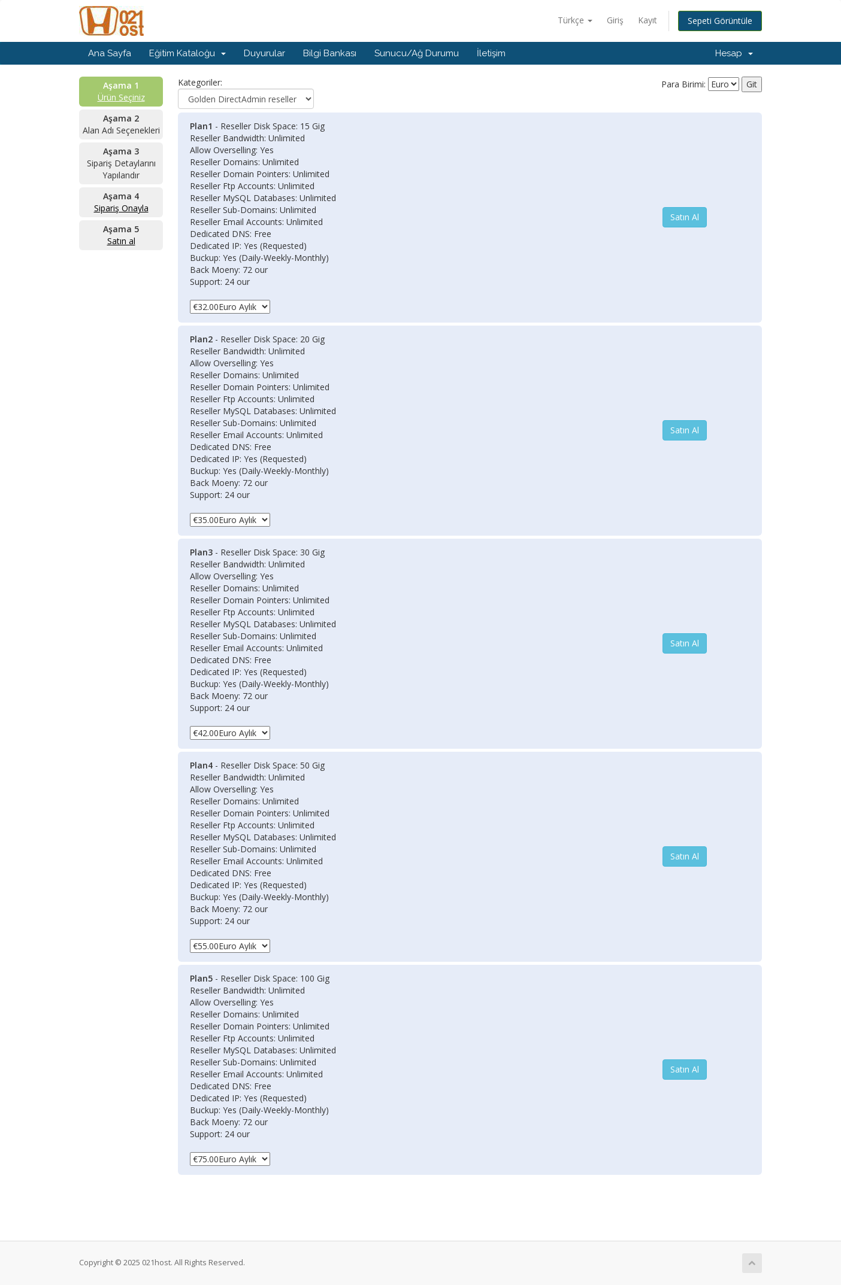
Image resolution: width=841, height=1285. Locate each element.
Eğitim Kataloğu (187, 53)
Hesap (734, 53)
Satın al (121, 241)
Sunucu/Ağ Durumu (416, 53)
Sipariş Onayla (121, 208)
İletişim (491, 53)
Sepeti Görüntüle (720, 20)
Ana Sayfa (109, 53)
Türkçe (575, 20)
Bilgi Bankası (329, 53)
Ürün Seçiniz (121, 97)
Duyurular (264, 53)
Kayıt (647, 20)
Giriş (615, 20)
